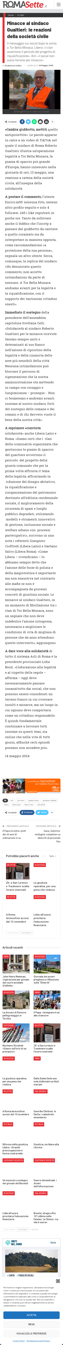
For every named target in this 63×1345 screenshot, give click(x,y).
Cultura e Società (13, 1160)
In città (11, 865)
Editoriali (9, 1025)
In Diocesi (40, 865)
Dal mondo (40, 1091)
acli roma (20, 801)
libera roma (29, 805)
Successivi (27, 932)
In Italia (8, 1124)
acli (11, 801)
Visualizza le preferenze (31, 1333)
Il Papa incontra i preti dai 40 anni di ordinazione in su (14, 834)
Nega (31, 1324)
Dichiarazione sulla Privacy (38, 1340)
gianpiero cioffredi (49, 801)
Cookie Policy (19, 1340)
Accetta (31, 1315)
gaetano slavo (33, 801)
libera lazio (16, 805)
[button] (58, 1281)
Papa (6, 956)
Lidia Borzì (41, 805)
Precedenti (13, 932)
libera (6, 805)
